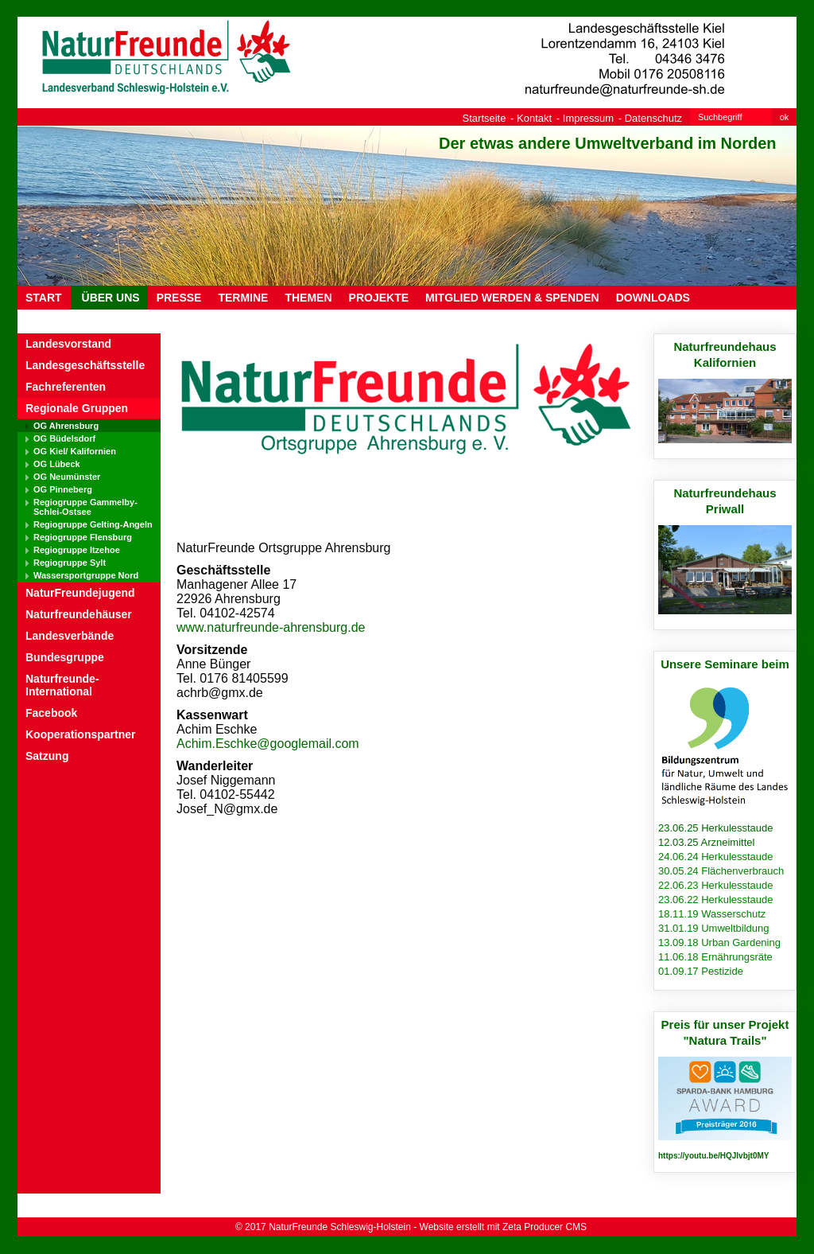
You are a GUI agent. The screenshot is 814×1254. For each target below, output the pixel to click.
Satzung (46, 756)
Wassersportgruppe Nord (85, 575)
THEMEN (308, 297)
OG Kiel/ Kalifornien (74, 451)
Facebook (51, 713)
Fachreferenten (65, 386)
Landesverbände (69, 635)
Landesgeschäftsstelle (85, 365)
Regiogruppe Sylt (69, 562)
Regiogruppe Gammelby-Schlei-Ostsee (85, 506)
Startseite (484, 118)
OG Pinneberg (62, 489)
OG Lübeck (56, 464)
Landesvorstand (68, 343)
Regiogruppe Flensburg (82, 537)
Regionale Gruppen (76, 408)
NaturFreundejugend (80, 592)
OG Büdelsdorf (64, 438)
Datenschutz (653, 118)
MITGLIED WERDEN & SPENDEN (512, 297)
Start (43, 297)
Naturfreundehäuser (78, 614)
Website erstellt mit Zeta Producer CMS (503, 1227)
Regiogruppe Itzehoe (76, 550)
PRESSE (179, 297)
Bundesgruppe (64, 657)
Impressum (588, 118)
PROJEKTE (379, 297)
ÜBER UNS (109, 297)
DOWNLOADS (653, 297)
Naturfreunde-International (62, 685)
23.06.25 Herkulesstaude (715, 828)
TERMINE (243, 297)
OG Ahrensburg (66, 425)
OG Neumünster (66, 476)
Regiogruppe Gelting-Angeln (93, 524)
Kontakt (534, 118)
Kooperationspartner (80, 734)
